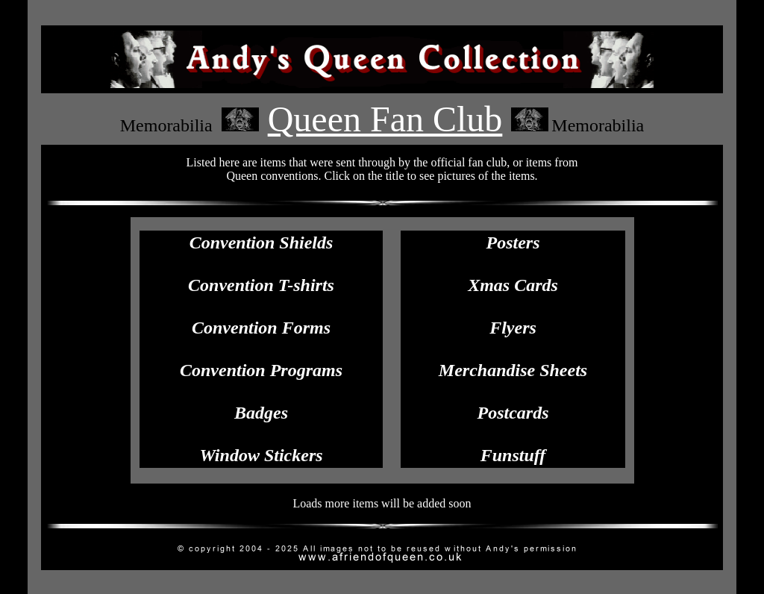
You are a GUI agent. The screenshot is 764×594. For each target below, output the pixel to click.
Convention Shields (262, 242)
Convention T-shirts (261, 285)
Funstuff (513, 455)
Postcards (513, 412)
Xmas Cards (513, 285)
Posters (513, 242)
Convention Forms (261, 327)
